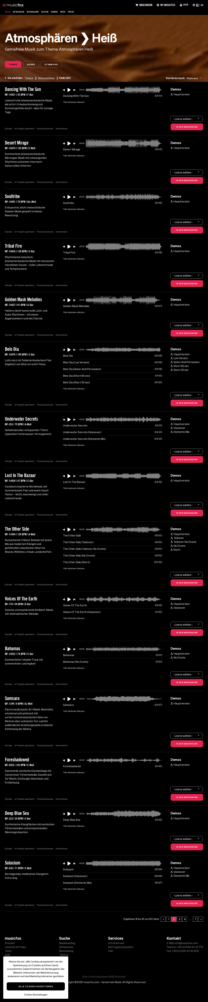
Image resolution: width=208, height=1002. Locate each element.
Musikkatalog (67, 943)
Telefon (50, 11)
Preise (78, 11)
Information (63, 129)
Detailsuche (20, 11)
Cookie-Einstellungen (35, 994)
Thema (14, 65)
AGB (7, 954)
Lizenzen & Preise (15, 947)
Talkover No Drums (183, 542)
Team (8, 950)
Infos (69, 11)
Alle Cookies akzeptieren (36, 986)
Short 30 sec (179, 370)
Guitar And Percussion (185, 362)
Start (85, 976)
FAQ (110, 950)
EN (201, 5)
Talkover (177, 538)
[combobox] (195, 79)
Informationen (98, 976)
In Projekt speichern (25, 129)
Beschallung (36, 11)
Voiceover (178, 428)
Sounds (60, 11)
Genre (35, 65)
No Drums (178, 546)
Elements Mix (180, 432)
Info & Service (116, 943)
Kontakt (10, 943)
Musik (8, 11)
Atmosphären (47, 78)
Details (8, 129)
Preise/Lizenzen (46, 129)
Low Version (179, 358)
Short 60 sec (180, 366)
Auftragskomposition (120, 947)
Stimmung (58, 65)
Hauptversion (180, 95)
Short (175, 550)
